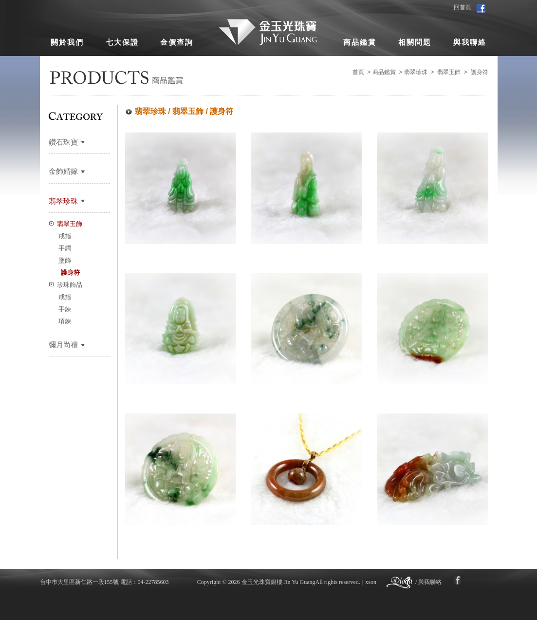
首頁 (358, 72)
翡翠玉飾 (449, 72)
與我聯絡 (469, 42)
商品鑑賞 (359, 42)
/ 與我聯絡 (428, 582)
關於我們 (67, 42)
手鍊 (64, 309)
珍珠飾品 (69, 284)
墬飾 (64, 260)
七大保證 (122, 42)
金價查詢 (176, 42)
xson (370, 582)
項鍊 (64, 321)
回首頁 (462, 7)
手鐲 (64, 248)
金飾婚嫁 (63, 171)
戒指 (64, 236)
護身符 (479, 72)
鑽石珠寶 (63, 142)
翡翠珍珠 (415, 72)
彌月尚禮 (63, 345)
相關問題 (414, 42)
